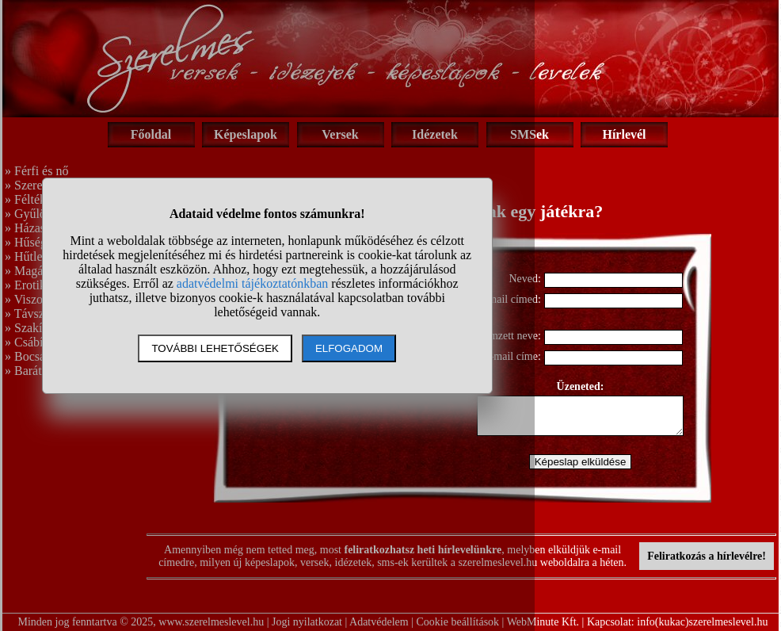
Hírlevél (624, 134)
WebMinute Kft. (543, 622)
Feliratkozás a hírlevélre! (706, 556)
